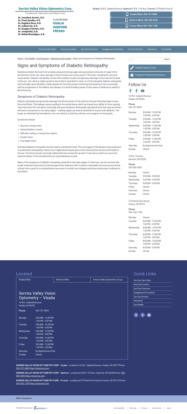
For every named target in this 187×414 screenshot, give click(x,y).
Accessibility (119, 408)
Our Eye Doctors (135, 49)
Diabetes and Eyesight (61, 58)
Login (168, 408)
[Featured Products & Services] (150, 75)
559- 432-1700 (135, 212)
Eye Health (166, 49)
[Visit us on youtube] (142, 91)
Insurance (152, 49)
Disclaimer (156, 408)
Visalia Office (25, 279)
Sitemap (132, 408)
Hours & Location (68, 49)
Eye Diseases (43, 58)
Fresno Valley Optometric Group (107, 279)
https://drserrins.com (39, 368)
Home (20, 58)
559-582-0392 (135, 167)
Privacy (144, 408)
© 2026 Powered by (31, 408)
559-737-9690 (135, 107)
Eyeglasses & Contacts (112, 49)
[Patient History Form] (150, 68)
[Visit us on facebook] (130, 91)
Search (166, 59)
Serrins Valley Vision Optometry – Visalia (37, 295)
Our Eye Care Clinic (47, 49)
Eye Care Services (89, 49)
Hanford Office (62, 279)
